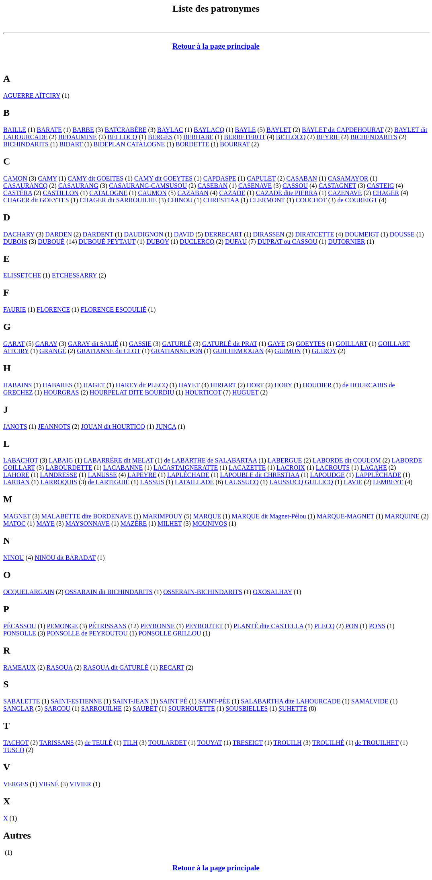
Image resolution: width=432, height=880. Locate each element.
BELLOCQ (122, 137)
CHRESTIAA (221, 200)
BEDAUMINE (77, 137)
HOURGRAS (61, 392)
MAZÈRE (134, 523)
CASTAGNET (337, 185)
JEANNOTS (54, 426)
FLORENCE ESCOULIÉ (114, 309)
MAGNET (17, 516)
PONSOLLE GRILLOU (170, 633)
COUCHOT (311, 200)
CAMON (15, 178)
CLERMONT (267, 200)
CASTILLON (61, 192)
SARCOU (57, 708)
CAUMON (152, 192)
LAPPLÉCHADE (378, 474)
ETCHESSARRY (74, 275)
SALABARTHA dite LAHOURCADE (290, 701)
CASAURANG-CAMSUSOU (148, 185)
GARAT (14, 343)
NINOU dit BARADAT (65, 557)
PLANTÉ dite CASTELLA (268, 626)
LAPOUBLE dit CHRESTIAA (259, 474)
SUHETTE (292, 708)
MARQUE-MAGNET (345, 516)
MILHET (170, 523)
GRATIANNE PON (177, 350)
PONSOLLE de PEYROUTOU (87, 633)
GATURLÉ (177, 343)
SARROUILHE (101, 708)
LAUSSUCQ (241, 482)
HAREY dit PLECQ (142, 385)
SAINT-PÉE (214, 701)
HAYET (188, 385)
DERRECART (223, 234)
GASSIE (140, 343)
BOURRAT (235, 144)
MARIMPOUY (162, 516)
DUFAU (236, 241)
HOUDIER (317, 385)
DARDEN (58, 234)
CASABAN (302, 178)
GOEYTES (310, 343)
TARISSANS (56, 742)
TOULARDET (167, 742)
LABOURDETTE (68, 467)
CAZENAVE (345, 192)
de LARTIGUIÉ (108, 482)
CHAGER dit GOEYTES (36, 200)
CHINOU (180, 200)
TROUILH (287, 742)
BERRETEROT (244, 137)
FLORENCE (53, 309)
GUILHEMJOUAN (238, 350)
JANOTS (15, 426)
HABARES (58, 385)
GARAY (46, 343)
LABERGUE (285, 460)
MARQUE (207, 516)
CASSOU (295, 185)
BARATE (49, 129)
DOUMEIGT (362, 234)
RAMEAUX (19, 667)
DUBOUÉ (51, 241)
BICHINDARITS (26, 144)
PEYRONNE (157, 626)
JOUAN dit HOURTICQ (113, 426)
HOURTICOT (203, 392)
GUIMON (287, 350)
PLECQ (324, 626)
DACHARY (19, 234)
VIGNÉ (49, 784)
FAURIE (14, 309)
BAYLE (245, 129)
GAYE (276, 343)
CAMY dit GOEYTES (163, 178)
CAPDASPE (219, 178)
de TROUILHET (377, 742)
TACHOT (16, 742)
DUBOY (157, 241)
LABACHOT (20, 460)
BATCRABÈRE (125, 129)
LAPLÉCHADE (188, 474)
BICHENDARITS (373, 137)
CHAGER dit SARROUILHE (118, 200)
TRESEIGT (248, 742)
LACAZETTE (247, 467)
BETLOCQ (291, 137)
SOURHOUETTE (191, 708)
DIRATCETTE (314, 234)
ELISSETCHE (22, 275)
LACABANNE (123, 467)
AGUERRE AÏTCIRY (31, 95)
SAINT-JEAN (131, 701)
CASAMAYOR (348, 178)
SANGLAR (18, 708)
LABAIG (61, 460)
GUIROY (324, 350)
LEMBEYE (388, 482)
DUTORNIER (346, 241)
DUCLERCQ (197, 241)
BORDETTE (192, 144)
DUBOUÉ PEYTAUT (107, 241)
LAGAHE (373, 467)
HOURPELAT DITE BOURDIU (132, 392)
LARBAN (16, 482)
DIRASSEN (269, 234)
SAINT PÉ (174, 701)
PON (351, 626)
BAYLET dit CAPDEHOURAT (342, 129)
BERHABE (198, 137)
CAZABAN (192, 192)
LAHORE (16, 474)
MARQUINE (402, 516)
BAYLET (278, 129)
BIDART (71, 144)
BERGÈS (160, 137)
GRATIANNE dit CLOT (108, 350)
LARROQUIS (58, 482)
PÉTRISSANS (107, 626)
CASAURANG (78, 185)
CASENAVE (255, 185)
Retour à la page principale (216, 46)
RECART (171, 667)
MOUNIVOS (209, 523)
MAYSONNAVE (88, 523)
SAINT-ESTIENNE (76, 701)
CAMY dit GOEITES (95, 178)
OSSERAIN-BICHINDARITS (202, 591)
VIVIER (80, 784)
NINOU (13, 557)
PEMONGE (62, 626)
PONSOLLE (19, 633)
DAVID (184, 234)
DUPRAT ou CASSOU (287, 241)
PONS (377, 626)
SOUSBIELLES (246, 708)
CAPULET (261, 178)
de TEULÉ (98, 742)
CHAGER (386, 192)
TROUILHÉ (328, 742)
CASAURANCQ (25, 185)
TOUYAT (209, 742)
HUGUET (245, 392)
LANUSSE (102, 474)
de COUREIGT (357, 200)
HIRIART (223, 385)
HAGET (94, 385)
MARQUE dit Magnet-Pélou (269, 516)
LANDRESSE (58, 474)
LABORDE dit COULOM (347, 460)
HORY (283, 385)
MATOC (14, 523)
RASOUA (60, 667)
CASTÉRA (17, 192)
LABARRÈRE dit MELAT (119, 460)
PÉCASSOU (19, 626)
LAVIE (353, 482)
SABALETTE (21, 701)
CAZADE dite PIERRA (286, 192)
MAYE (45, 523)
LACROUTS (333, 467)
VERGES (15, 784)
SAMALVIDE (370, 701)
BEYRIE (328, 137)
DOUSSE (402, 234)
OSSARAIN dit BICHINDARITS (109, 591)
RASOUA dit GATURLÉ (116, 667)
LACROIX (290, 467)
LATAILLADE (194, 482)
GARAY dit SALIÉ (93, 343)
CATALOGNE (108, 192)
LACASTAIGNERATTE (186, 467)
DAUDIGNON (143, 234)
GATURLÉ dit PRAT (229, 343)
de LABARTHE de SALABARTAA (210, 460)
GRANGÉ (52, 350)
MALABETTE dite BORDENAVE (86, 516)
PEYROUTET (204, 626)
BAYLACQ (209, 129)
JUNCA (166, 426)
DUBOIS (15, 241)
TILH (130, 742)
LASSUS (152, 482)
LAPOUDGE (327, 474)
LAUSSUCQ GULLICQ (301, 482)
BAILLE (14, 129)
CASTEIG (380, 185)
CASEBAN (213, 185)
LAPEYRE (141, 474)
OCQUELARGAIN (28, 591)
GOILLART (352, 343)
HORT (255, 385)
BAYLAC (170, 129)
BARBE (83, 129)
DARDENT (98, 234)
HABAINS (17, 385)
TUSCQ (13, 749)
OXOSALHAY (272, 591)
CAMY (47, 178)
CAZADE (232, 192)
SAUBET (145, 708)
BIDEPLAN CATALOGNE (129, 144)
